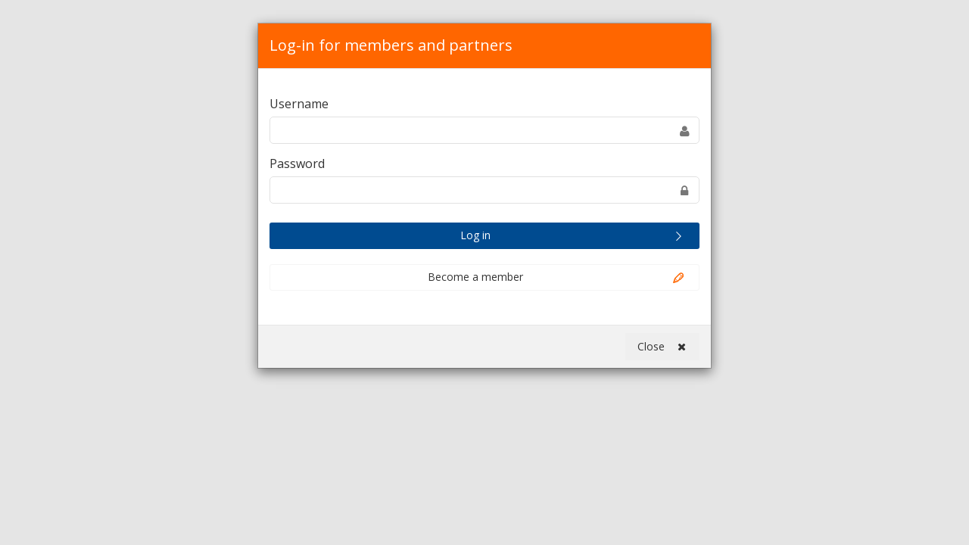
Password (297, 163)
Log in (573, 236)
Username (299, 103)
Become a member (557, 278)
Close (661, 347)
